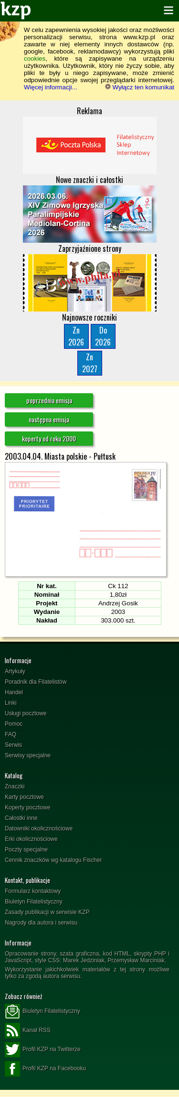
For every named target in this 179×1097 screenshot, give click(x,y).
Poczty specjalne (26, 849)
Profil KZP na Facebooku (45, 1068)
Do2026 (103, 336)
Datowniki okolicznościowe (39, 828)
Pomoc (13, 724)
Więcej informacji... (50, 87)
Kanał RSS (28, 1030)
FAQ (10, 734)
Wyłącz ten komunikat (139, 87)
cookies (34, 58)
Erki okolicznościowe (31, 839)
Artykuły (15, 671)
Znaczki (14, 786)
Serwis (13, 745)
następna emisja (49, 419)
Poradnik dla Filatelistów (35, 681)
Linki (11, 702)
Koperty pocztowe (27, 807)
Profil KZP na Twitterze (43, 1049)
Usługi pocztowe (25, 713)
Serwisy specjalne (28, 755)
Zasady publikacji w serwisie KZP (47, 912)
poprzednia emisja (49, 400)
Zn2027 (89, 363)
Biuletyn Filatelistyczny (34, 901)
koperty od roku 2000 (49, 438)
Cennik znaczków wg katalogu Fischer (53, 860)
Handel (14, 692)
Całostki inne (21, 818)
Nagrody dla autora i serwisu (41, 922)
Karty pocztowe (24, 797)
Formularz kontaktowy (33, 891)
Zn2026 (76, 336)
